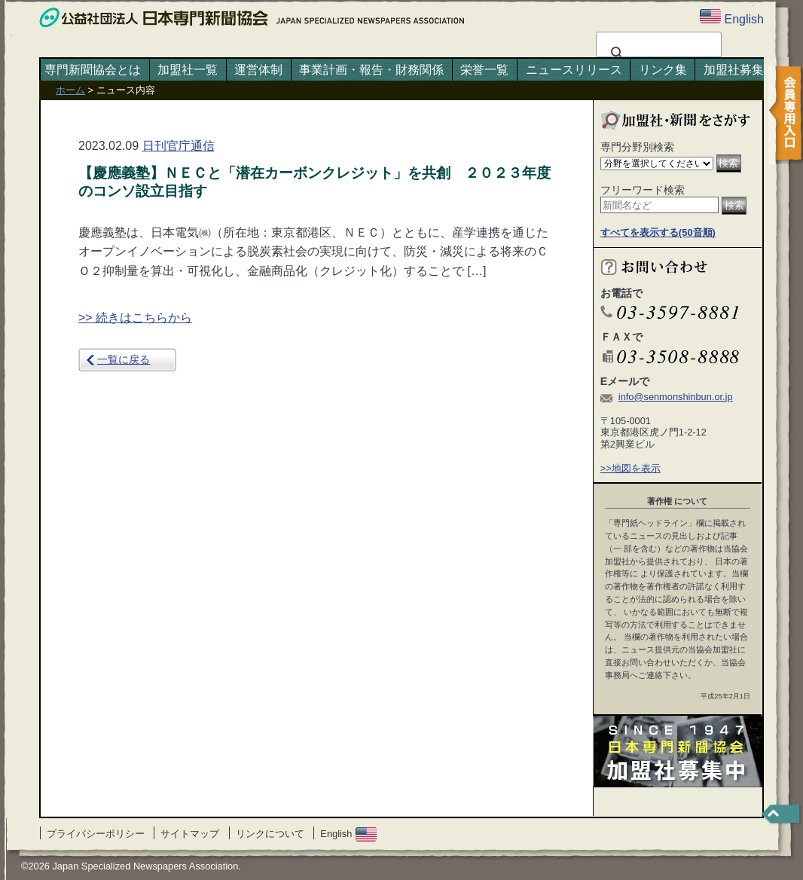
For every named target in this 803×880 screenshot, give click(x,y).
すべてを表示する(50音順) (658, 232)
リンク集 (663, 69)
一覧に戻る (123, 359)
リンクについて (270, 833)
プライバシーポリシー (96, 833)
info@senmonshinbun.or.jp (675, 396)
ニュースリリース (574, 69)
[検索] (656, 53)
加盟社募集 (734, 69)
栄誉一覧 (484, 69)
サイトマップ (189, 833)
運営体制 (258, 69)
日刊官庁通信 (178, 145)
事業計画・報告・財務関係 (371, 69)
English (348, 833)
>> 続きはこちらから (135, 317)
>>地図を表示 (630, 468)
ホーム (70, 90)
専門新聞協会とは (92, 69)
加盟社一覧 (187, 69)
